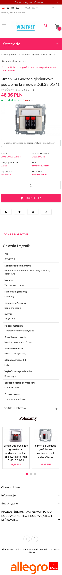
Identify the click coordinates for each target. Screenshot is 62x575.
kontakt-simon (39, 174)
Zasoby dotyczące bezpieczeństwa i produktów (29, 142)
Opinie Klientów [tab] (15, 408)
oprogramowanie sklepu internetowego (41, 549)
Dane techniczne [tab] (16, 234)
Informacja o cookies (11, 549)
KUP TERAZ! (31, 198)
